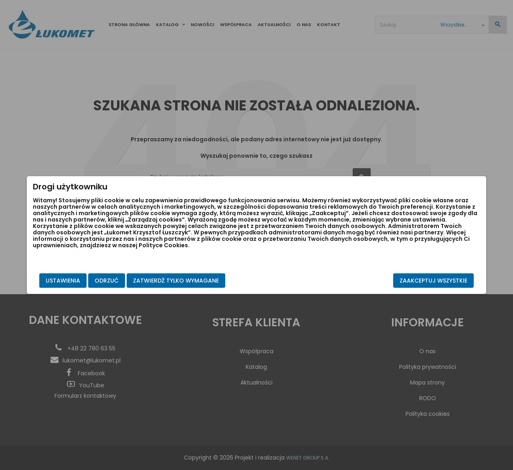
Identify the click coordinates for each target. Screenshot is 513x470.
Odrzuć (141, 281)
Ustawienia (97, 281)
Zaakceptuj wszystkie (399, 281)
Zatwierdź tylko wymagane (210, 281)
